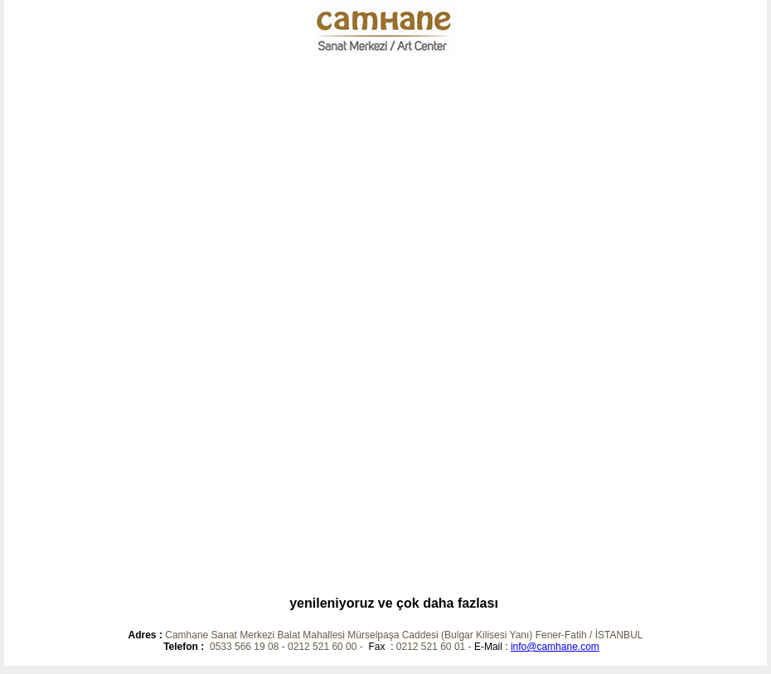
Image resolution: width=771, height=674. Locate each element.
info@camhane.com (555, 646)
